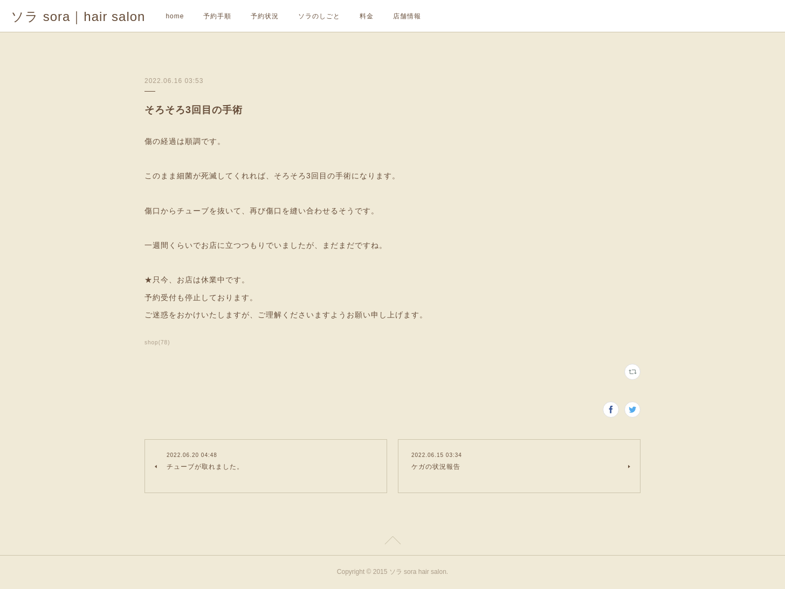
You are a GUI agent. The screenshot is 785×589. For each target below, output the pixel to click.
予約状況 (265, 16)
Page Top (392, 542)
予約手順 (217, 16)
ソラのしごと (319, 16)
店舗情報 (407, 16)
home (175, 16)
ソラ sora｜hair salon (78, 16)
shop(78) (157, 342)
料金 (367, 16)
